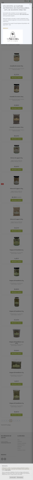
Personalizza (20, 477)
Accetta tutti (12, 477)
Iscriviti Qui (5, 28)
